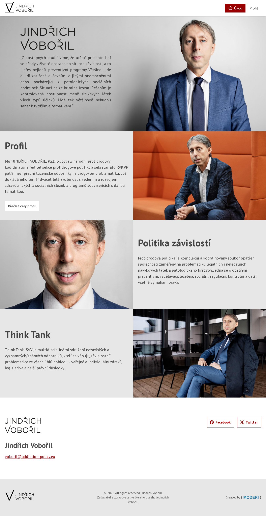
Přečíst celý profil (22, 206)
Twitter (249, 422)
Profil (253, 8)
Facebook (220, 422)
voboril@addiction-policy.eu (30, 456)
